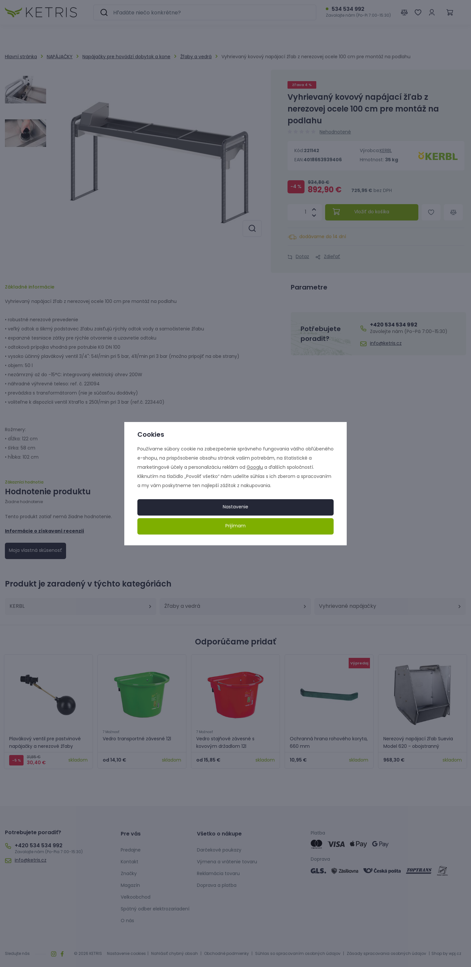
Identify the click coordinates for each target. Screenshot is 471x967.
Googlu (255, 467)
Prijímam (235, 526)
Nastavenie (235, 507)
